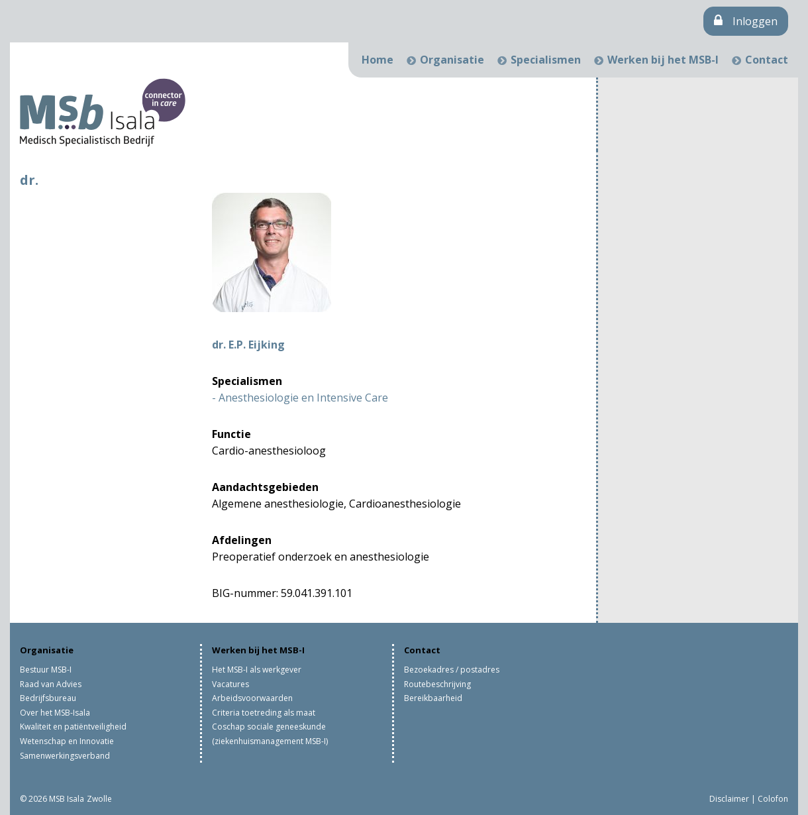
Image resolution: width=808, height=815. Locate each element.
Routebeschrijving (437, 684)
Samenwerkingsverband (65, 755)
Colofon (773, 798)
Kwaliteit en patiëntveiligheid (73, 726)
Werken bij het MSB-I (663, 59)
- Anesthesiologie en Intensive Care (300, 397)
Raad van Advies (50, 684)
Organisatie (452, 59)
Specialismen (546, 59)
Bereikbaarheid (433, 698)
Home (377, 59)
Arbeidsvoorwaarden (252, 698)
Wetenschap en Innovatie (67, 741)
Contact (766, 59)
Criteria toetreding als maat (263, 712)
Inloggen (746, 21)
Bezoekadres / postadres (451, 669)
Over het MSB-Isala (55, 712)
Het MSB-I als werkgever (256, 669)
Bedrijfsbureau (48, 698)
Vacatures (230, 684)
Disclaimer (729, 798)
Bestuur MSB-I (46, 669)
